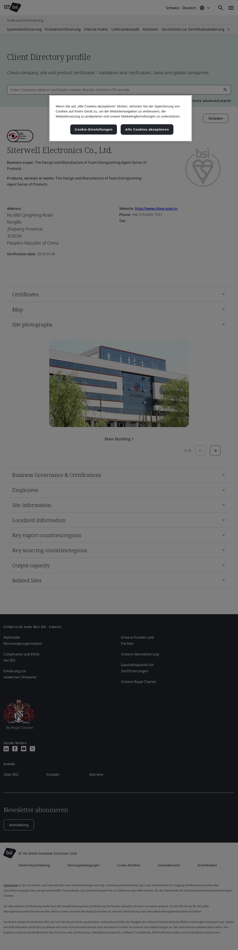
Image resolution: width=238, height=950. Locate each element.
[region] (120, 118)
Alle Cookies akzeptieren (147, 129)
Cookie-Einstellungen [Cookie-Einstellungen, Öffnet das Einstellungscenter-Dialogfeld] (94, 129)
